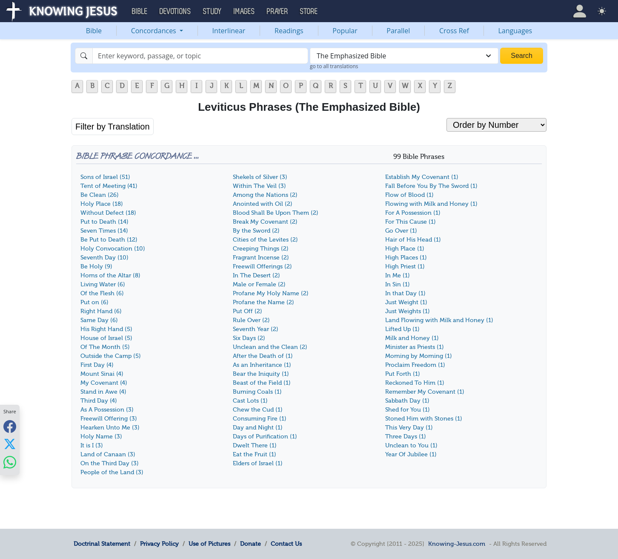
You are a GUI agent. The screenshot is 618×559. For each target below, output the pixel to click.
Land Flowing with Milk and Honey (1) (439, 320)
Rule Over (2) (251, 320)
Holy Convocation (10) (112, 248)
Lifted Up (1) (402, 329)
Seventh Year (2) (255, 329)
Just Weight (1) (406, 302)
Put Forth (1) (402, 374)
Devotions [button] (175, 11)
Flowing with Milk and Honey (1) (431, 204)
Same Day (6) (99, 320)
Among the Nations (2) (265, 195)
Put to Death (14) (104, 222)
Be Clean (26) (99, 195)
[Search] (200, 56)
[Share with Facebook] (9, 426)
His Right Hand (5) (106, 329)
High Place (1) (404, 248)
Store (309, 11)
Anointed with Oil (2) (262, 204)
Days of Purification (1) (265, 436)
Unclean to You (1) (411, 445)
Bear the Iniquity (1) (261, 374)
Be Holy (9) (96, 266)
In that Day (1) (405, 293)
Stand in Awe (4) (103, 392)
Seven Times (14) (104, 231)
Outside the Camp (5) (110, 356)
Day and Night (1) (258, 427)
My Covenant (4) (103, 383)
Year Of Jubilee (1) (411, 454)
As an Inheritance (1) (262, 365)
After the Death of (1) (263, 356)
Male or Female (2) (259, 284)
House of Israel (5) (106, 338)
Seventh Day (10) (104, 257)
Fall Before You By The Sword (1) (431, 186)
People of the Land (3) (111, 472)
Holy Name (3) (101, 436)
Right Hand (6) (101, 311)
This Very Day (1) (409, 427)
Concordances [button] (154, 30)
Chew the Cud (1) (258, 409)
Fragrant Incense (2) (261, 257)
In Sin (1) (397, 284)
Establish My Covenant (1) (421, 177)
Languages (515, 30)
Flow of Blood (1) (409, 195)
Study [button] (212, 11)
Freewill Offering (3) (108, 418)
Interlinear (229, 30)
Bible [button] (140, 11)
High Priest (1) (405, 266)
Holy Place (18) (101, 204)
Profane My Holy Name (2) (271, 293)
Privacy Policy (159, 543)
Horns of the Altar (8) (110, 275)
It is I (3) (91, 445)
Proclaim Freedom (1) (415, 365)
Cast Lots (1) (250, 401)
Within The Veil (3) (259, 186)
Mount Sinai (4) (101, 374)
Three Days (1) (405, 436)
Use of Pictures (209, 543)
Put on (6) (94, 302)
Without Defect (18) (108, 213)
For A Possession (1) (413, 213)
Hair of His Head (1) (413, 239)
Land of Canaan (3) (107, 454)
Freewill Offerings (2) (262, 266)
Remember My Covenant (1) (424, 392)
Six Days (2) (249, 338)
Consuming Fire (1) (259, 418)
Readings (289, 30)
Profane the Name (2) (263, 302)
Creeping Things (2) (261, 248)
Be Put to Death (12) (108, 239)
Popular (344, 30)
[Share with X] (9, 444)
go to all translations (334, 66)
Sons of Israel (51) (105, 177)
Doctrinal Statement (102, 543)
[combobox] (404, 56)
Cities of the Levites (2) (265, 239)
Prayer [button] (277, 11)
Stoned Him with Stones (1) (423, 418)
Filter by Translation (112, 126)
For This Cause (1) (410, 222)
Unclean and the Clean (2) (270, 347)
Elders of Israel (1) (258, 463)
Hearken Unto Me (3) (110, 427)
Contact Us (286, 543)
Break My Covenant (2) (265, 222)
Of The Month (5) (105, 347)
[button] (579, 11)
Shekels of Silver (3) (260, 177)
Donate (250, 543)
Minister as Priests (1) (414, 347)
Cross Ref (454, 30)
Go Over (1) (401, 231)
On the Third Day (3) (109, 463)
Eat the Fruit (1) (254, 454)
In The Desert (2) (256, 275)
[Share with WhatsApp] (9, 462)
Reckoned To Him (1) (414, 383)
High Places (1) (406, 257)
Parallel (398, 30)
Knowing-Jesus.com (456, 543)
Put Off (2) (247, 311)
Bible (94, 30)
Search (521, 55)
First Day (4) (97, 365)
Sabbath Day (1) (407, 401)
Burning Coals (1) (257, 392)
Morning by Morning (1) (418, 356)
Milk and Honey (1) (412, 338)
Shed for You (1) (407, 409)
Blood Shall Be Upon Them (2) (275, 213)
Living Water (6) (102, 284)
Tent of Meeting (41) (108, 186)
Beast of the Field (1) (262, 383)
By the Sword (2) (256, 231)
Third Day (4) (98, 401)
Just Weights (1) (407, 311)
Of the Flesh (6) (102, 293)
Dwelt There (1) (255, 445)
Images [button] (244, 11)
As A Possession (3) (107, 409)
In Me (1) (397, 275)
